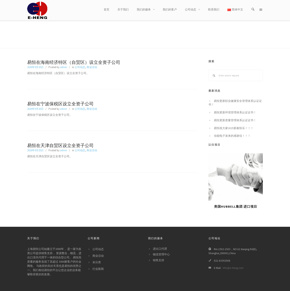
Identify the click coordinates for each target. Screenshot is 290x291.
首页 (176, 285)
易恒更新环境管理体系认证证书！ (235, 104)
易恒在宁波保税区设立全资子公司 (60, 95)
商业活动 (92, 59)
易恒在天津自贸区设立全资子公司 (60, 137)
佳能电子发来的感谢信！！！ (232, 127)
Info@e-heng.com (233, 259)
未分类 (96, 254)
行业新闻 (98, 260)
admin (63, 59)
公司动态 (80, 59)
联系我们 (240, 285)
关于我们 (186, 285)
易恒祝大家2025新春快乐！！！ (233, 120)
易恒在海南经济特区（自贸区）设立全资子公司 (73, 54)
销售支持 (158, 252)
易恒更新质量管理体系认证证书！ (235, 112)
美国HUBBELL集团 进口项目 (235, 198)
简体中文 (235, 9)
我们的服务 (200, 285)
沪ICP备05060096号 (79, 285)
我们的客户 (214, 285)
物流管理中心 (161, 246)
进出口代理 (160, 240)
